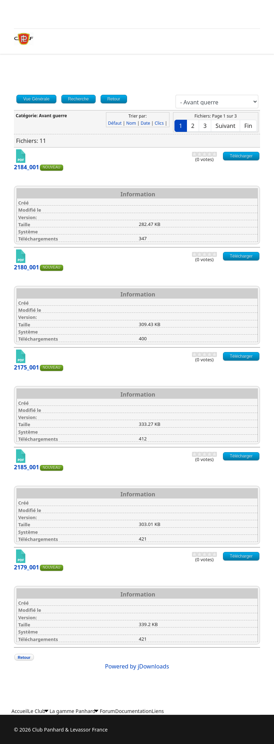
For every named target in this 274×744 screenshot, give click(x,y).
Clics (159, 123)
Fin (248, 126)
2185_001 (26, 467)
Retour (24, 657)
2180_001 (26, 267)
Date (145, 123)
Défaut (115, 123)
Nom (131, 123)
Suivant (225, 126)
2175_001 (26, 367)
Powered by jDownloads (137, 666)
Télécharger (241, 156)
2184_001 (26, 167)
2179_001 (26, 567)
